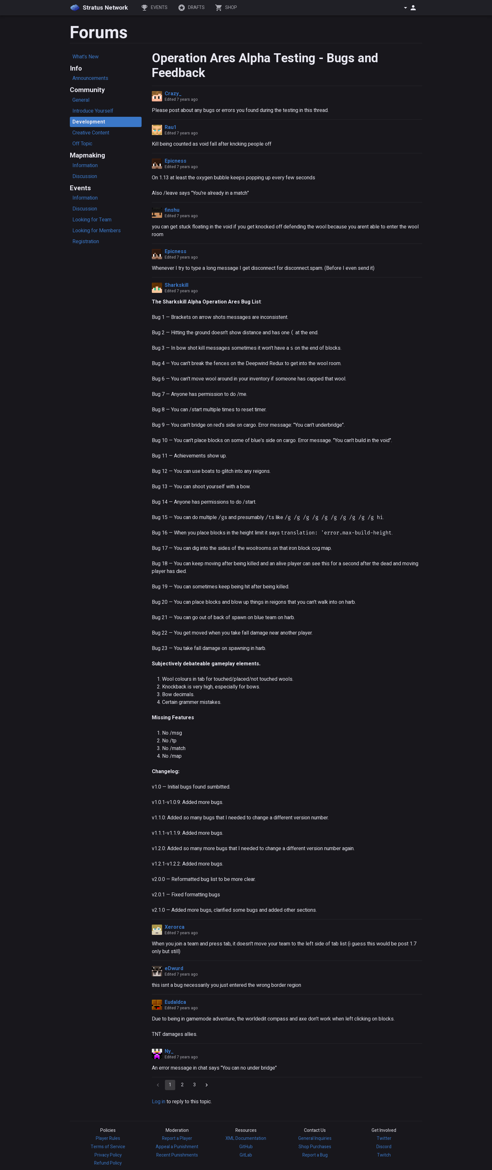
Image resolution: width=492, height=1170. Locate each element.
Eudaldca (175, 1002)
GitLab (246, 1155)
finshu (172, 210)
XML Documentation (246, 1138)
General (80, 100)
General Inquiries (315, 1138)
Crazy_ (173, 93)
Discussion (84, 176)
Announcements (90, 78)
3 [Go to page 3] (194, 1085)
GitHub (246, 1146)
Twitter (384, 1138)
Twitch (384, 1155)
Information (85, 165)
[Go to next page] (206, 1085)
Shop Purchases (315, 1146)
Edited (181, 99)
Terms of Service (108, 1146)
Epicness (175, 161)
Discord (383, 1146)
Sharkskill (176, 285)
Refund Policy (108, 1163)
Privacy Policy (108, 1155)
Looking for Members (96, 231)
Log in (158, 1102)
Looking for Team (91, 220)
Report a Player (177, 1138)
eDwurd (174, 968)
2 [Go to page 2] (182, 1085)
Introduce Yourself (92, 111)
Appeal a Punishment (177, 1146)
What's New (85, 57)
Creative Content (90, 133)
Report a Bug (315, 1155)
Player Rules (108, 1138)
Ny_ (169, 1051)
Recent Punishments (177, 1155)
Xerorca (174, 927)
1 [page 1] (170, 1085)
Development (88, 122)
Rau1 (170, 127)
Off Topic (82, 144)
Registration (85, 241)
